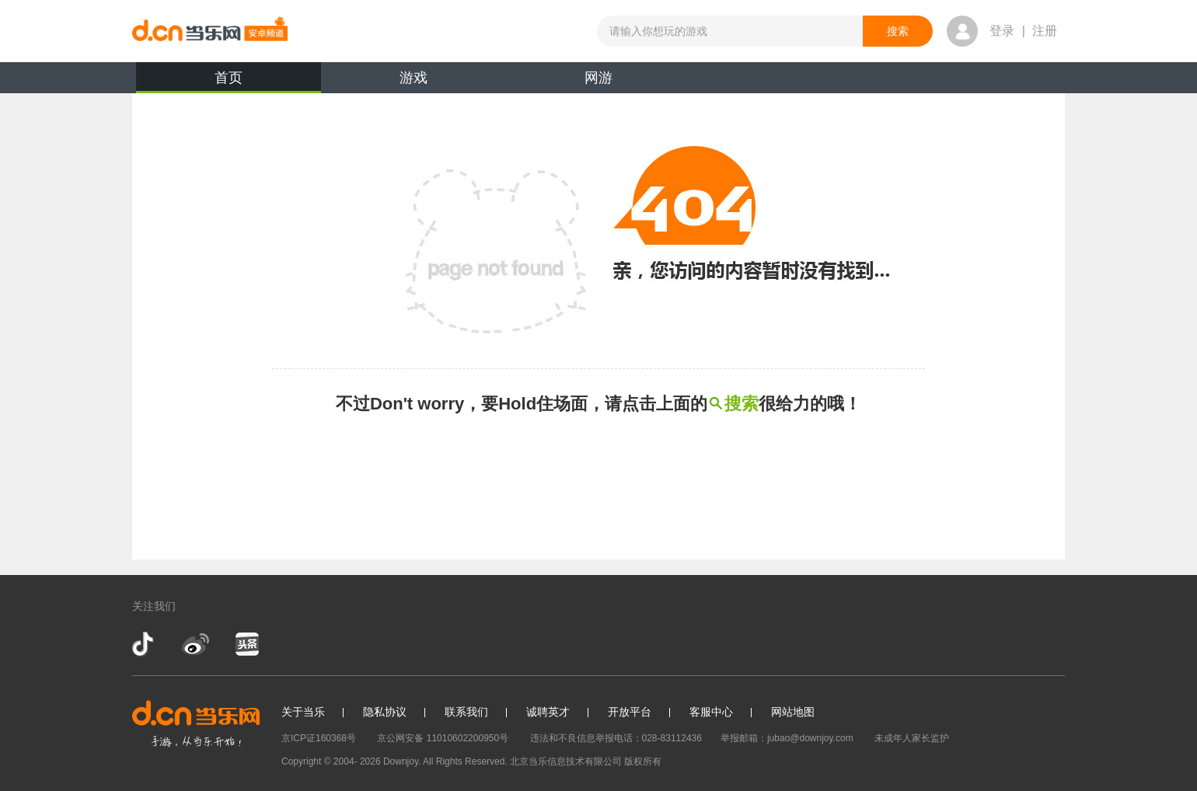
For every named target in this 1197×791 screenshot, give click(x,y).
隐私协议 (385, 712)
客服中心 (711, 712)
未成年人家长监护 (911, 738)
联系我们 (466, 712)
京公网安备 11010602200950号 (442, 738)
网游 (598, 77)
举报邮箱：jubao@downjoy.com (787, 738)
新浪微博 (195, 644)
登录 (1001, 30)
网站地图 (793, 712)
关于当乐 (303, 712)
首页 (228, 81)
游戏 (414, 77)
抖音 (144, 644)
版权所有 (642, 761)
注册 (1044, 30)
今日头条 (246, 644)
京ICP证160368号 (318, 738)
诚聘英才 (548, 712)
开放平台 (629, 712)
